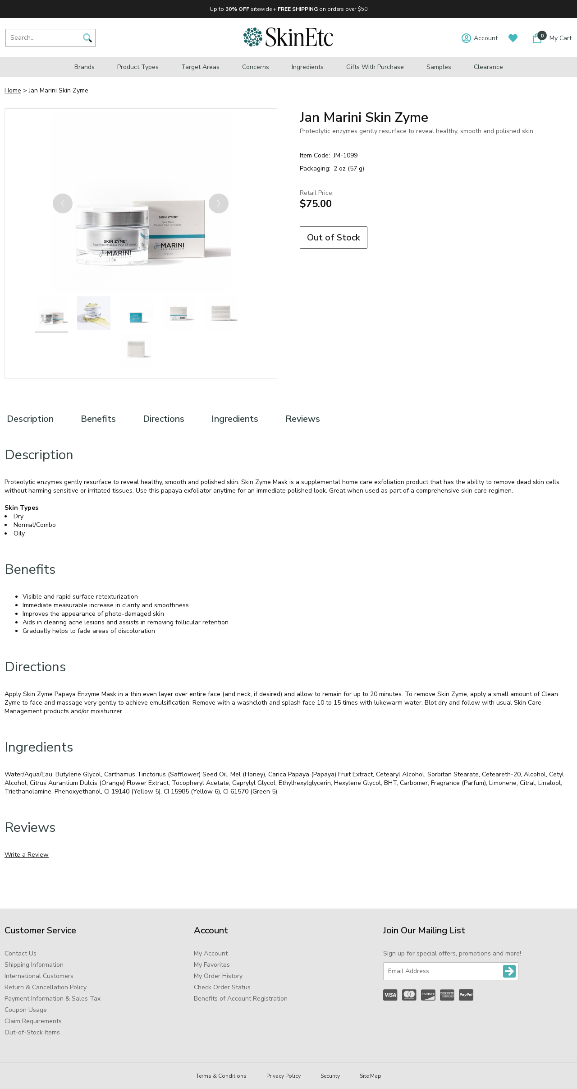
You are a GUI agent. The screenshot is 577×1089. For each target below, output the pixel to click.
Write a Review (27, 854)
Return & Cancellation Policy (46, 987)
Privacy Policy (283, 1076)
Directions (163, 419)
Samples (438, 67)
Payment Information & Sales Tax (53, 998)
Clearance (488, 67)
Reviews (302, 419)
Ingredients (308, 67)
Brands (84, 67)
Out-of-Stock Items (32, 1032)
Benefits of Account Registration (241, 998)
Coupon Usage (26, 1010)
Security (330, 1076)
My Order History (218, 976)
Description (30, 419)
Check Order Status (222, 987)
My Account (211, 953)
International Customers (39, 976)
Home (13, 90)
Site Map (370, 1076)
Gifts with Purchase (375, 67)
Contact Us (21, 953)
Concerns (255, 67)
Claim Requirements (33, 1021)
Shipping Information (34, 964)
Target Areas (200, 67)
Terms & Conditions (221, 1076)
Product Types (138, 67)
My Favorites (212, 964)
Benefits (98, 419)
